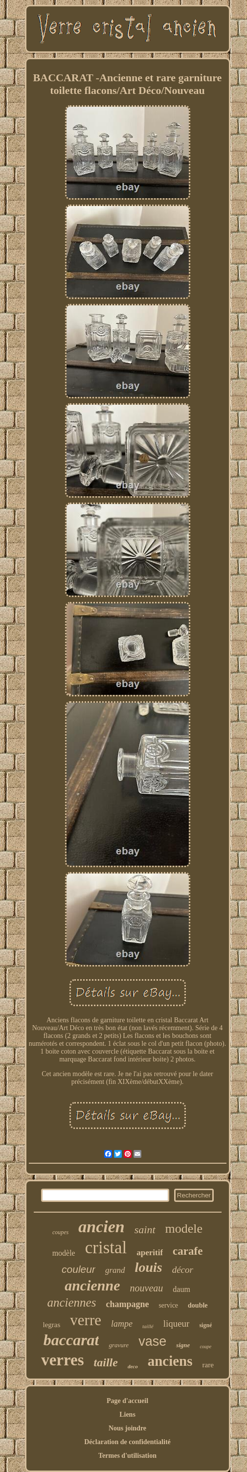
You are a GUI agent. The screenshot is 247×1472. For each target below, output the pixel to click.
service (168, 1305)
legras (52, 1325)
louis (148, 1267)
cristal (106, 1247)
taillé (148, 1326)
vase (152, 1341)
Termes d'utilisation (127, 1455)
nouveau (146, 1288)
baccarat (71, 1340)
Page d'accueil (127, 1400)
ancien (101, 1227)
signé (205, 1325)
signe (183, 1345)
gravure (119, 1345)
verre (85, 1320)
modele (184, 1228)
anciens (170, 1361)
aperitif (149, 1252)
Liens (127, 1414)
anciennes (71, 1302)
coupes (60, 1232)
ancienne (92, 1285)
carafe (187, 1251)
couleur (78, 1269)
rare (207, 1365)
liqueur (176, 1323)
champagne (127, 1304)
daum (181, 1289)
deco (133, 1366)
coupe (205, 1346)
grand (115, 1270)
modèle (63, 1253)
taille (106, 1362)
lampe (122, 1324)
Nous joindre (127, 1428)
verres (62, 1360)
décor (182, 1270)
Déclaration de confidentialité (127, 1442)
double (197, 1305)
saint (145, 1229)
